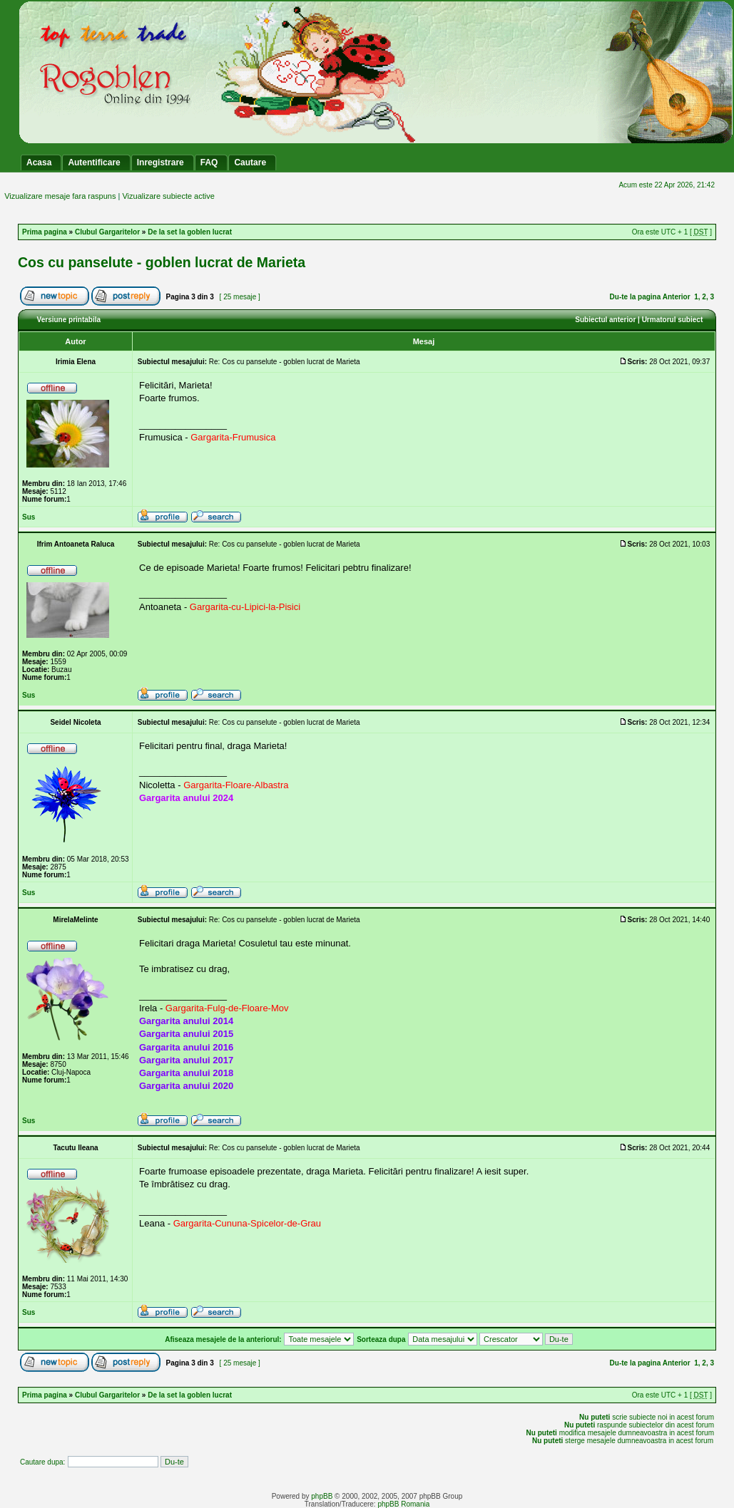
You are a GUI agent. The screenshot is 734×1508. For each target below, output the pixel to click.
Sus (28, 517)
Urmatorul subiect (672, 320)
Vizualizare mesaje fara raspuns (60, 196)
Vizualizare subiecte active (168, 196)
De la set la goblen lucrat (190, 232)
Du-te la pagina (635, 297)
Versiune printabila (69, 320)
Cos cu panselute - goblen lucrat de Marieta (161, 262)
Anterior (676, 297)
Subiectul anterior (605, 320)
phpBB (321, 1496)
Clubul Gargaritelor (107, 232)
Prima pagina (44, 232)
